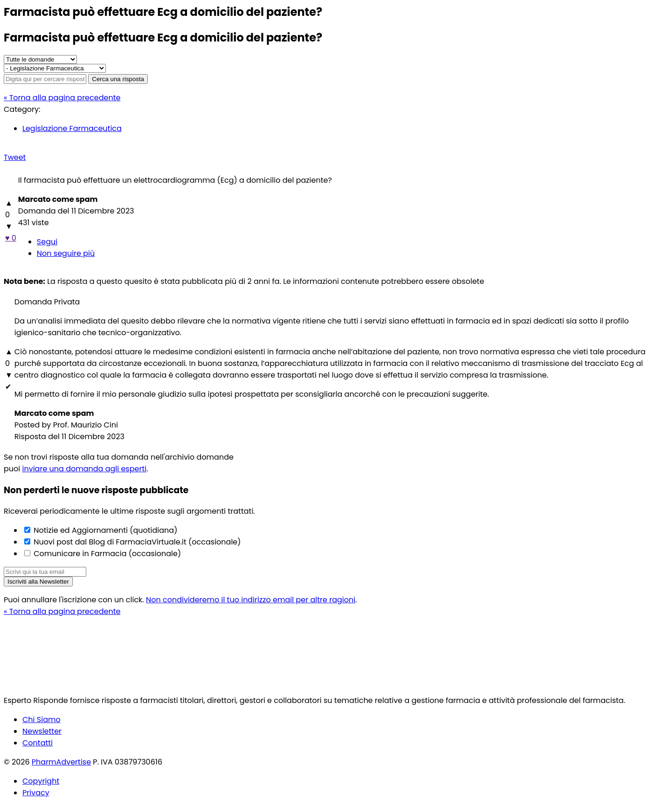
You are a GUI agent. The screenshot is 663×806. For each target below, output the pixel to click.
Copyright (40, 781)
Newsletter (42, 731)
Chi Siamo (41, 719)
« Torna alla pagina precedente (62, 97)
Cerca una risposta (118, 79)
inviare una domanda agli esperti (84, 468)
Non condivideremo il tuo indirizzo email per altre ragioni (250, 599)
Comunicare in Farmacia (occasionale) (106, 553)
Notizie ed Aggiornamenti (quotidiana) (104, 530)
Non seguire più (66, 253)
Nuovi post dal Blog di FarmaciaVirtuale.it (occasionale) (136, 542)
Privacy (35, 792)
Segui (47, 241)
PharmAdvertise (61, 762)
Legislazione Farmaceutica (72, 128)
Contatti (37, 742)
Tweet (15, 157)
